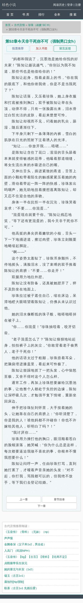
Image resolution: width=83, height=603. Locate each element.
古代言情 (19, 25)
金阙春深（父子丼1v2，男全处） (25, 544)
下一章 (42, 505)
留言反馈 (65, 48)
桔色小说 (9, 5)
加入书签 (41, 48)
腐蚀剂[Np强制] (14, 581)
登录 (70, 4)
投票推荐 (18, 48)
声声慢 (8, 538)
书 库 (25, 14)
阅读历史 (59, 4)
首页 (8, 25)
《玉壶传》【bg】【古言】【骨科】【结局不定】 (36, 556)
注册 (78, 4)
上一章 (24, 499)
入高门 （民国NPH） (17, 550)
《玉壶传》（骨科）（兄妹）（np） (27, 531)
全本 (57, 14)
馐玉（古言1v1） (15, 575)
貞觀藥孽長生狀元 (15, 563)
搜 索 (73, 14)
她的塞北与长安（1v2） (19, 569)
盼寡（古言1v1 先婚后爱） (21, 588)
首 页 (9, 14)
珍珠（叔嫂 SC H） (39, 25)
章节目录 (59, 499)
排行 (41, 14)
